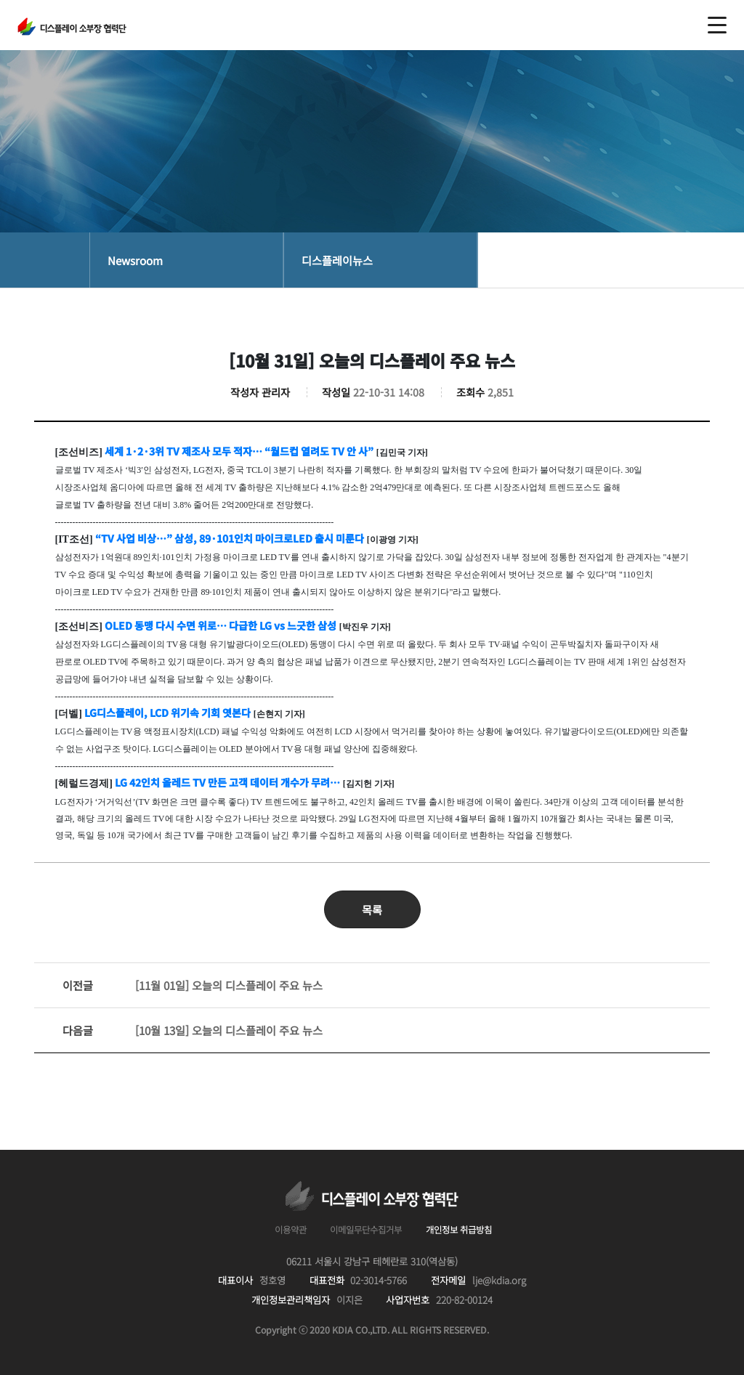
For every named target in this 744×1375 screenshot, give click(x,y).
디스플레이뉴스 (337, 260)
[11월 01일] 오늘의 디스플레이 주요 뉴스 (192, 985)
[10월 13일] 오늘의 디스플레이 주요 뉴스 (192, 1030)
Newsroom (135, 260)
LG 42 (227, 782)
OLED (220, 625)
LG (167, 712)
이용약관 (291, 1229)
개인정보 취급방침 (459, 1229)
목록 (372, 909)
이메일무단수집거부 (366, 1229)
